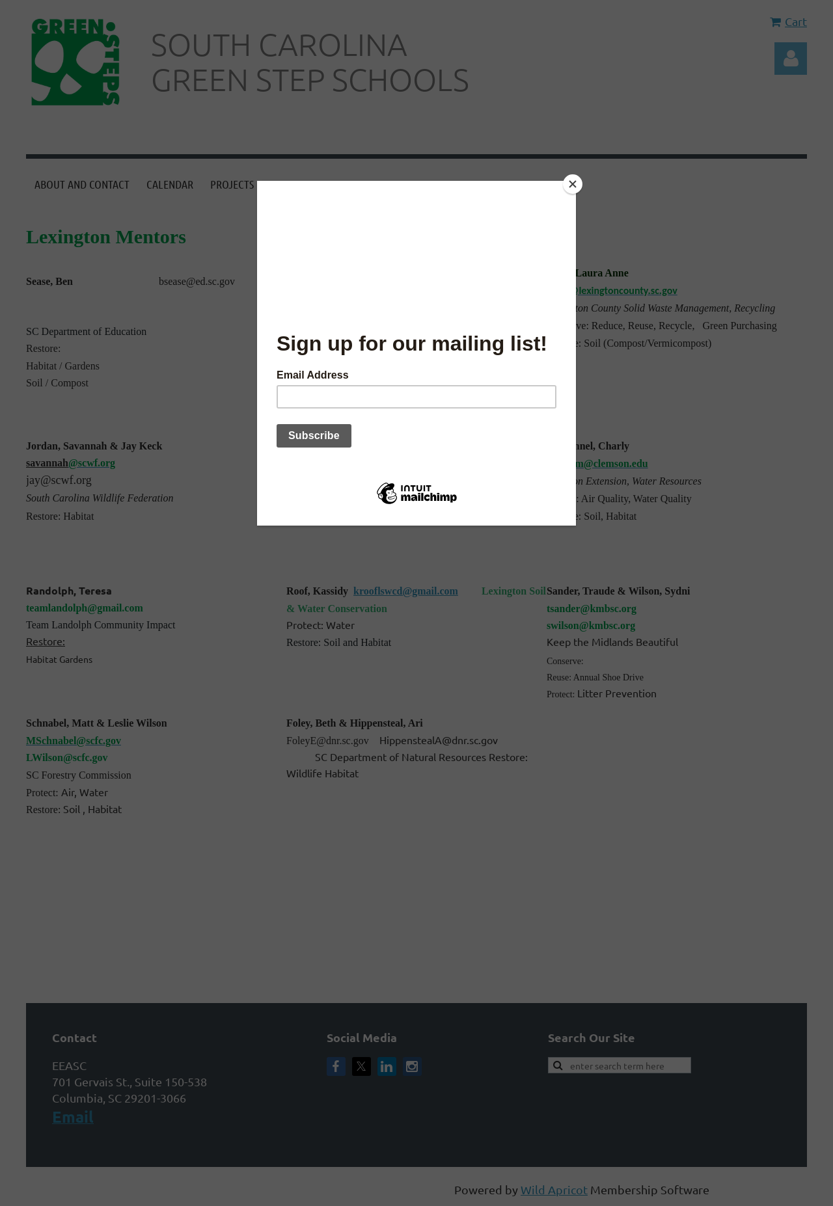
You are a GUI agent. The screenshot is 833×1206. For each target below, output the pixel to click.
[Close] (572, 184)
